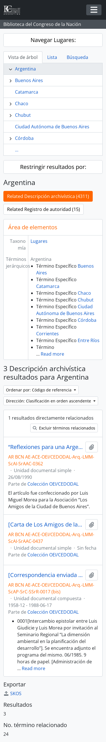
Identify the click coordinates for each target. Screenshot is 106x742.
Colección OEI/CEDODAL (53, 484)
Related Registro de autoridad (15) (43, 209)
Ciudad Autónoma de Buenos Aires (52, 127)
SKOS (12, 693)
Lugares (39, 241)
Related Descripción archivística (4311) (48, 196)
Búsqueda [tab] (77, 57)
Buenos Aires (29, 80)
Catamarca (26, 92)
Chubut (23, 115)
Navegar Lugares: (53, 40)
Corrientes (47, 334)
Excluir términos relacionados (64, 428)
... (16, 150)
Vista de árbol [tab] (23, 57)
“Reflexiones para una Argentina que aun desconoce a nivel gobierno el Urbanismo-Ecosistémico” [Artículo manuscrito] (45, 447)
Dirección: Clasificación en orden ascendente (49, 401)
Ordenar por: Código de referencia (39, 390)
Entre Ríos (88, 340)
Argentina (25, 69)
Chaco (21, 103)
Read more (52, 354)
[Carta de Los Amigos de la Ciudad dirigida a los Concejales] (45, 524)
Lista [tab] (52, 57)
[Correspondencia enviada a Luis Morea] (45, 575)
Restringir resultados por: (53, 167)
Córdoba (24, 138)
